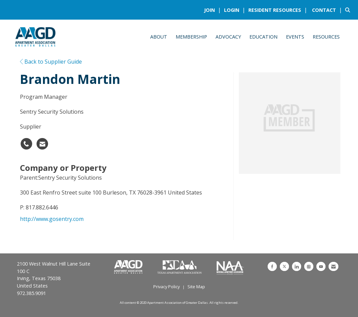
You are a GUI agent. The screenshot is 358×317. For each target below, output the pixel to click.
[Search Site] (349, 10)
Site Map (196, 287)
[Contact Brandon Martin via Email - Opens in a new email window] (42, 143)
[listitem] (213, 10)
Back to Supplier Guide (51, 61)
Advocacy (228, 36)
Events (295, 36)
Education (263, 36)
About (158, 36)
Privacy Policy (166, 287)
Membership (191, 36)
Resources (326, 36)
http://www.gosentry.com (52, 219)
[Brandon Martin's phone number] (26, 143)
